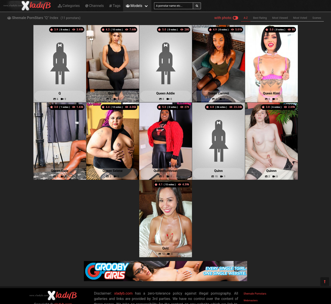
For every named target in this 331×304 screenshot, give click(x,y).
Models (134, 6)
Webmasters (251, 300)
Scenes (316, 17)
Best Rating (260, 17)
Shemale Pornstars (255, 293)
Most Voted (300, 17)
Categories (69, 6)
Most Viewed (280, 17)
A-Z (246, 17)
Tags (114, 6)
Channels (94, 6)
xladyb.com (123, 293)
